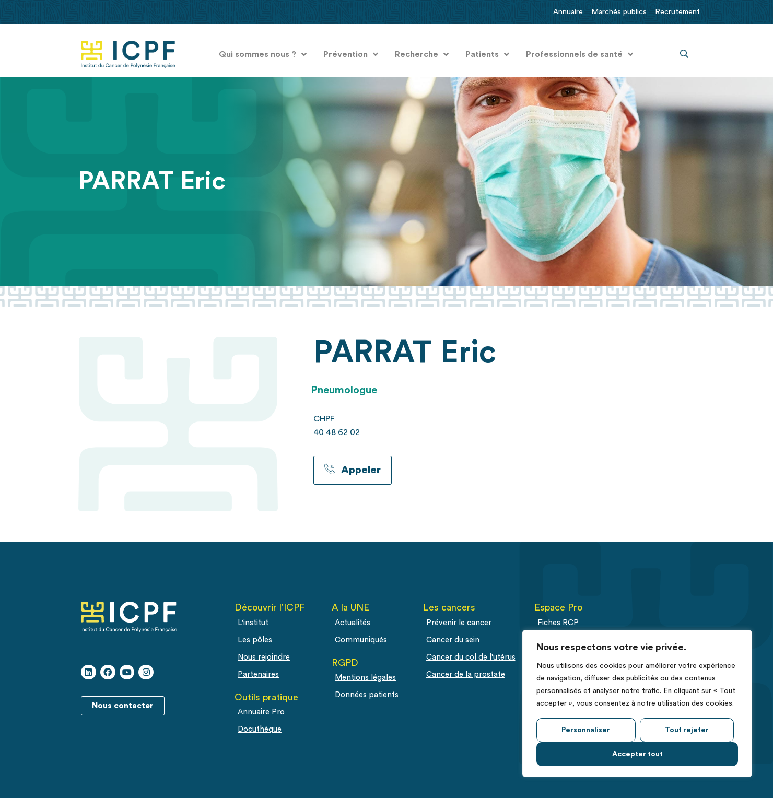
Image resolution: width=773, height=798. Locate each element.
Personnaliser (585, 730)
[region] (637, 703)
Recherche (422, 54)
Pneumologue (344, 390)
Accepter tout (637, 754)
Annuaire (568, 12)
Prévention (350, 54)
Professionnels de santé (579, 54)
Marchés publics (619, 12)
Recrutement (677, 12)
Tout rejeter (687, 730)
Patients (487, 54)
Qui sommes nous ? (263, 54)
